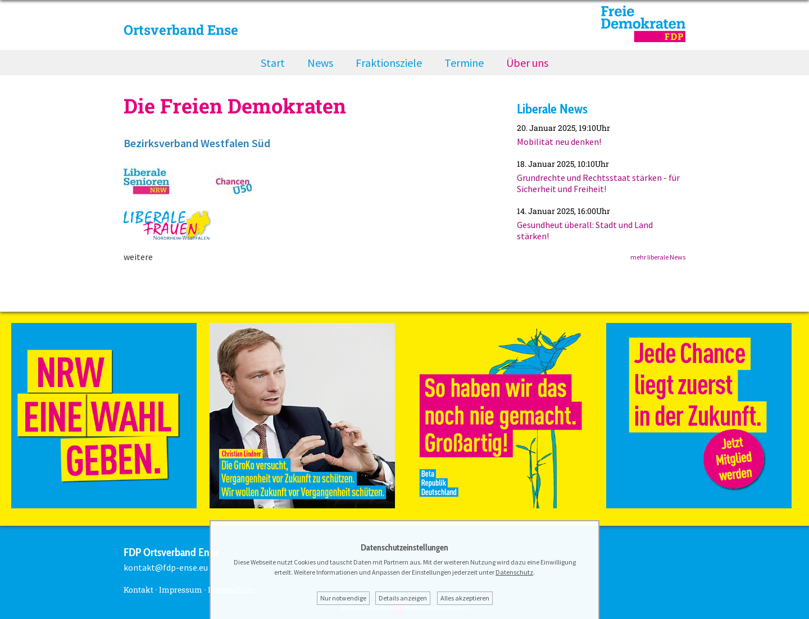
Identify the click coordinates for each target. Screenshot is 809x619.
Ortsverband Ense (181, 30)
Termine (464, 63)
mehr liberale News (657, 257)
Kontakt (138, 589)
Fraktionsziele (389, 63)
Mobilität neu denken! (559, 141)
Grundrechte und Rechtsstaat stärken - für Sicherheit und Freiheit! (598, 183)
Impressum (180, 589)
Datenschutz (514, 572)
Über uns (527, 63)
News (320, 63)
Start (273, 63)
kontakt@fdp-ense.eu (166, 567)
